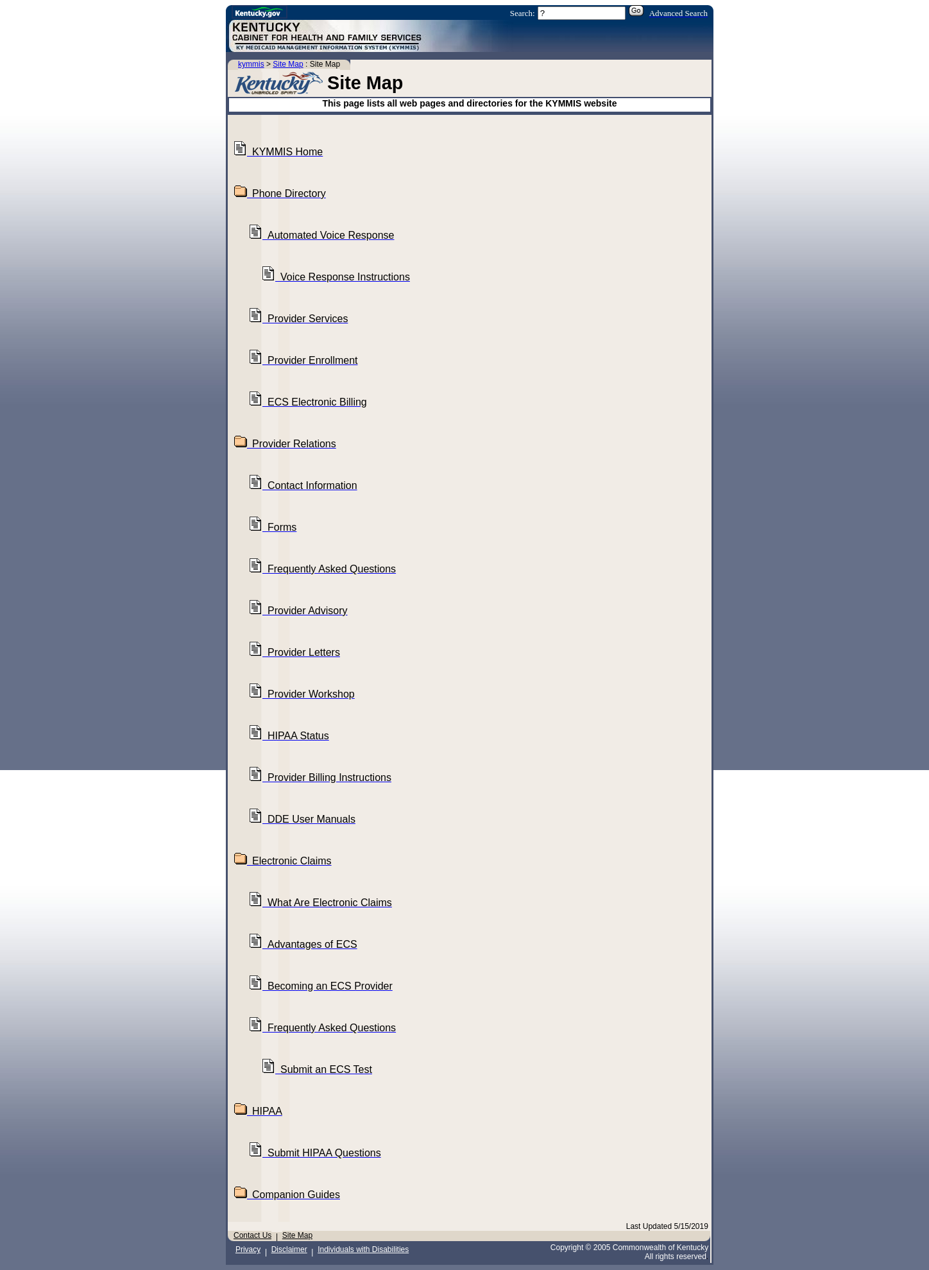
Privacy (247, 1249)
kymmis (251, 64)
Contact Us (252, 1235)
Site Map (288, 64)
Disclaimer (289, 1249)
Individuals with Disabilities (363, 1249)
